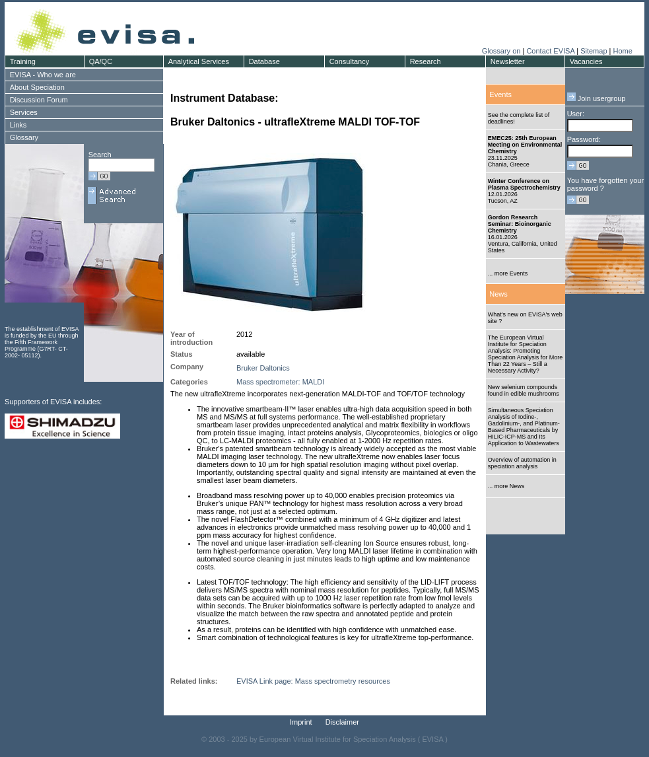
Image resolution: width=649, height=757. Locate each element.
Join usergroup (596, 98)
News (498, 294)
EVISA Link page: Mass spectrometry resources (313, 681)
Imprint (301, 722)
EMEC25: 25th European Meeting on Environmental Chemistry (525, 145)
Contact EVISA (550, 51)
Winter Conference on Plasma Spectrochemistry (524, 184)
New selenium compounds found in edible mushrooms (523, 390)
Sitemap (593, 51)
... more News (506, 486)
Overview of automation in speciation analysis (522, 463)
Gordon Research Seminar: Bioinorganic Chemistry (519, 224)
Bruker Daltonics (263, 368)
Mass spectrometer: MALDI (280, 382)
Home (622, 51)
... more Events (508, 273)
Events (500, 94)
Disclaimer (342, 722)
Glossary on (502, 51)
